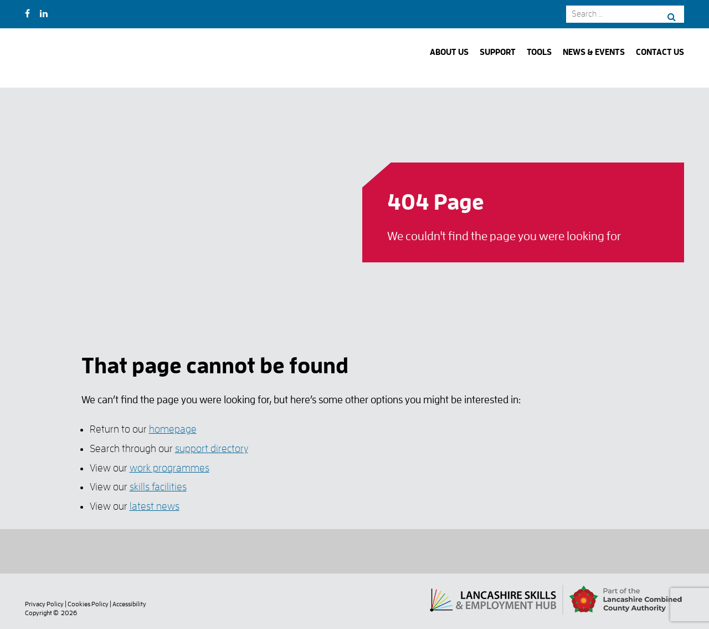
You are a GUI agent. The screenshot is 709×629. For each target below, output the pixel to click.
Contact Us (660, 52)
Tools (539, 52)
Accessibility (129, 604)
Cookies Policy (88, 604)
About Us (449, 52)
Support (498, 52)
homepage (173, 429)
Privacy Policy (44, 604)
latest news (154, 506)
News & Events (594, 52)
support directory (211, 448)
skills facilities (158, 486)
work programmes (169, 468)
